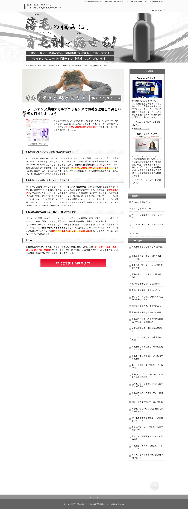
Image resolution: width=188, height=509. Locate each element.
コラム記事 (137, 241)
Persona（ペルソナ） (141, 202)
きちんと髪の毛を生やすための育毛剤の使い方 (147, 456)
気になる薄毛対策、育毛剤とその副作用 (147, 366)
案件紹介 (33, 65)
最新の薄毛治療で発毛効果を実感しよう (147, 329)
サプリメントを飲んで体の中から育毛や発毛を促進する (147, 298)
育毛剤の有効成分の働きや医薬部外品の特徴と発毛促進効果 (147, 320)
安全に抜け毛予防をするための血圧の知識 (147, 437)
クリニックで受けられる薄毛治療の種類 (147, 338)
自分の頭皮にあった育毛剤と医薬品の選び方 (147, 428)
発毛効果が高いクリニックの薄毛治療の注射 (147, 266)
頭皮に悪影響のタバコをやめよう (146, 306)
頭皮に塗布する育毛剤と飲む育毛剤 (147, 402)
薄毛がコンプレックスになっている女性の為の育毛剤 (147, 375)
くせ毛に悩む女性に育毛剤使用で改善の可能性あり (147, 410)
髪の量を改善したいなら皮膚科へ (146, 284)
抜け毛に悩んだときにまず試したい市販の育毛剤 (147, 385)
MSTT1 (135, 233)
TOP (25, 65)
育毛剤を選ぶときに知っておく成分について (147, 394)
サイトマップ (159, 10)
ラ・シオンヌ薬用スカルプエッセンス (147, 216)
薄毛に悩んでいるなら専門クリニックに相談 (147, 257)
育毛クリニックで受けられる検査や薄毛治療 (147, 357)
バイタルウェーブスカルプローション (147, 225)
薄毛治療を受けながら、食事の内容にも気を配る (147, 348)
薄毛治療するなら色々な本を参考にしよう (147, 248)
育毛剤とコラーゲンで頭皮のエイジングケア (147, 447)
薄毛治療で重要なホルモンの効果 (146, 312)
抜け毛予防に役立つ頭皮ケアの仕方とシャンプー (147, 419)
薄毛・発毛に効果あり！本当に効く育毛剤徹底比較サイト (91, 504)
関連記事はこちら (141, 128)
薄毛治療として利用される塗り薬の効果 (147, 275)
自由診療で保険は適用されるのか (146, 290)
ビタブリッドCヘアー (141, 208)
